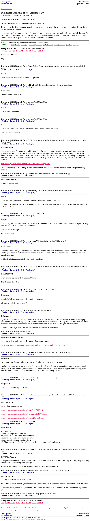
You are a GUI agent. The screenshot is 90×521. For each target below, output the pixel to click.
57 (2, 422)
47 (2, 191)
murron (30, 102)
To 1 (22, 70)
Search (9, 4)
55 (2, 378)
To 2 (22, 312)
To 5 (22, 399)
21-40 (18, 51)
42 (2, 85)
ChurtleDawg (32, 378)
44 (2, 119)
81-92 (34, 51)
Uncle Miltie (32, 289)
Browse (3, 4)
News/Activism (84, 2)
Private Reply (15, 70)
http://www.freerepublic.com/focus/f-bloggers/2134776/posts (24, 414)
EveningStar (32, 422)
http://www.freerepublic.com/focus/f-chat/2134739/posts (22, 410)
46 (2, 174)
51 (2, 289)
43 (2, 102)
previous (7, 51)
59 (2, 470)
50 (2, 266)
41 (2, 66)
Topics (78, 4)
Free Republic (6, 2)
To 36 (22, 380)
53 (2, 331)
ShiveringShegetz (33, 310)
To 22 (22, 87)
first (2, 51)
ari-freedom (32, 85)
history (41, 23)
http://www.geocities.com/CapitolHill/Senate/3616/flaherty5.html (25, 164)
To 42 (22, 144)
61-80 (28, 51)
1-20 (13, 51)
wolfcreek (31, 174)
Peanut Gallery (33, 66)
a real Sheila (32, 395)
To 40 (22, 270)
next (38, 51)
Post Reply (5, 70)
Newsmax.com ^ (6, 15)
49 (2, 241)
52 (2, 310)
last (41, 51)
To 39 (22, 216)
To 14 (22, 104)
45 (2, 140)
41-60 (23, 51)
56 (2, 395)
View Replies (29, 70)
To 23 (22, 243)
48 (2, 214)
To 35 (22, 192)
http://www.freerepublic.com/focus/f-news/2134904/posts (22, 418)
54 (2, 352)
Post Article (85, 4)
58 (2, 449)
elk (29, 331)
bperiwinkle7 (32, 241)
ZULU (30, 140)
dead (29, 494)
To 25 (22, 333)
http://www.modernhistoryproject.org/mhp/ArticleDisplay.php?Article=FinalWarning (33, 345)
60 (2, 494)
